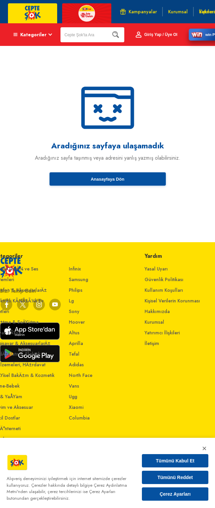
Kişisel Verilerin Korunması (172, 300)
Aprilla (76, 343)
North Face (80, 375)
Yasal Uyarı (156, 268)
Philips (75, 290)
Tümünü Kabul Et (175, 460)
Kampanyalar (138, 12)
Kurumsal (154, 322)
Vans (74, 386)
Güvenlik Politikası (164, 279)
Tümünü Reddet (175, 477)
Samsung (78, 279)
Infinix (75, 268)
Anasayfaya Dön (107, 179)
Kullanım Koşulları (164, 290)
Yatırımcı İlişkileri (162, 332)
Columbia (79, 418)
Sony (74, 311)
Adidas (76, 364)
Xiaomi (76, 407)
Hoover (77, 322)
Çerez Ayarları (175, 494)
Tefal (74, 354)
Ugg (73, 396)
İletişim (152, 343)
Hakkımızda (157, 311)
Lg (71, 300)
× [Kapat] (204, 448)
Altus (74, 332)
